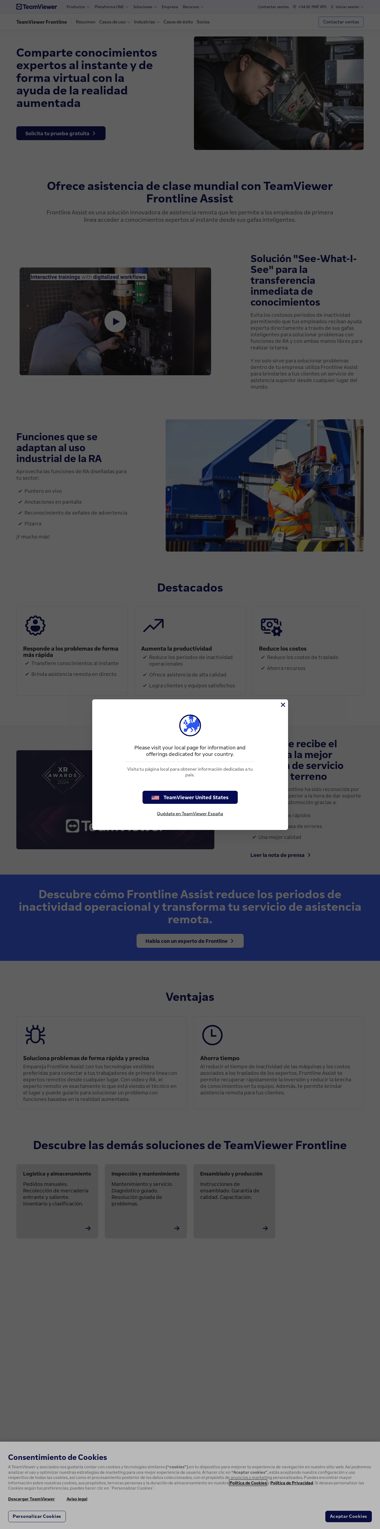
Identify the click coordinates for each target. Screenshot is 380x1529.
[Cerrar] (282, 704)
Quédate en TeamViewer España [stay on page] (190, 814)
